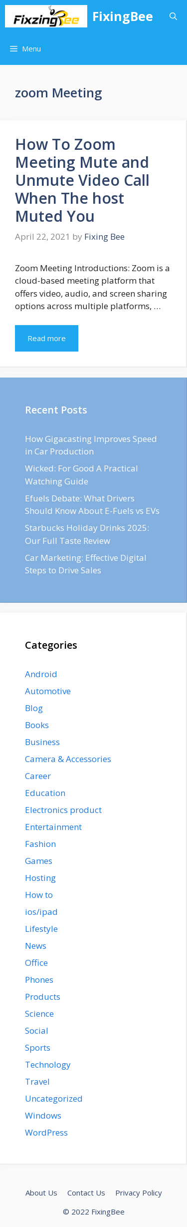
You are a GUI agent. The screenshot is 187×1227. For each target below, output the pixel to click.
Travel (37, 1081)
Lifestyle (41, 928)
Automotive (48, 691)
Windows (43, 1115)
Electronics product (63, 810)
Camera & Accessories (68, 759)
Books (37, 725)
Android (41, 674)
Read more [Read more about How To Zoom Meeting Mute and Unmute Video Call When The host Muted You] (46, 338)
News (35, 945)
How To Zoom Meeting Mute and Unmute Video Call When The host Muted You (82, 180)
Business (42, 742)
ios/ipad (41, 911)
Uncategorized (54, 1098)
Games (38, 860)
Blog (34, 708)
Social (36, 1030)
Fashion (40, 843)
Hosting (40, 877)
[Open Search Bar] (173, 16)
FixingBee (122, 15)
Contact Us (86, 1193)
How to (39, 894)
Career (38, 776)
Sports (37, 1047)
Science (39, 1013)
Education (45, 793)
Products (42, 996)
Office (36, 962)
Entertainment (53, 826)
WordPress (46, 1132)
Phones (39, 979)
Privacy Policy (138, 1193)
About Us (41, 1193)
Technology (48, 1064)
